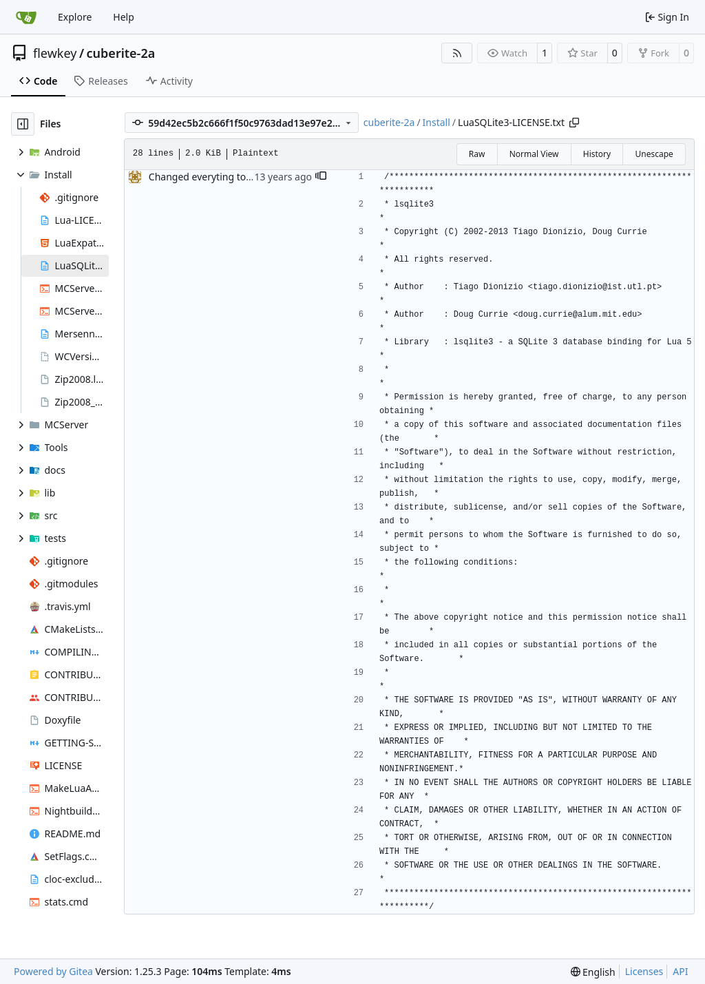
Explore (75, 16)
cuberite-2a (121, 53)
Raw (477, 154)
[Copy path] (574, 122)
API (680, 971)
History (597, 154)
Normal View (534, 154)
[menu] (593, 971)
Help (123, 16)
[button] (320, 177)
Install (436, 122)
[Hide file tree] (22, 124)
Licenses (644, 971)
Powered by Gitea (53, 971)
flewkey (54, 53)
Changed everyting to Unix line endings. (239, 176)
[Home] (26, 17)
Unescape (654, 154)
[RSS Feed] (457, 53)
